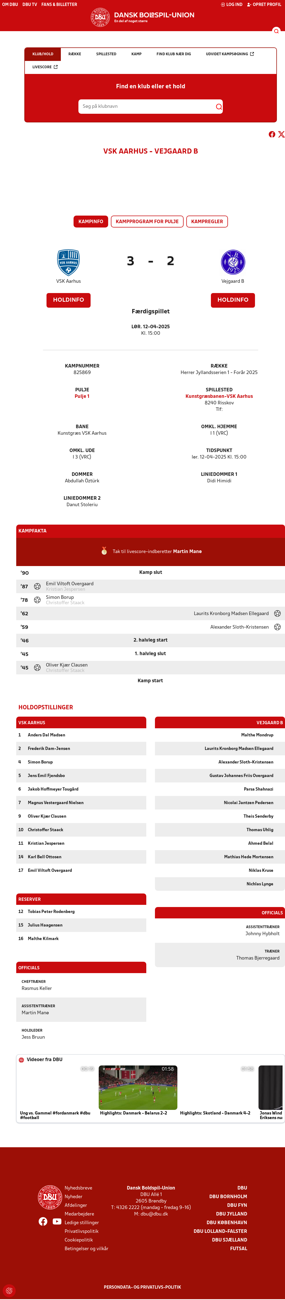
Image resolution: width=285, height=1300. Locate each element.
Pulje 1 (82, 396)
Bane (82, 427)
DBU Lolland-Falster (220, 1231)
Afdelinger (76, 1205)
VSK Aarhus (68, 281)
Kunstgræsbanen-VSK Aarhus (219, 396)
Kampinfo (90, 222)
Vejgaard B (232, 281)
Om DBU (10, 5)
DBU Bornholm (228, 1196)
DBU (242, 1188)
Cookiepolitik (79, 1240)
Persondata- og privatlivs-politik (142, 1287)
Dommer (82, 474)
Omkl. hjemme (219, 427)
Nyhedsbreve (78, 1188)
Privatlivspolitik (81, 1231)
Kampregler (207, 222)
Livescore (45, 67)
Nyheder (73, 1196)
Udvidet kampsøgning (230, 54)
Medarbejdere (79, 1214)
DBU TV (29, 5)
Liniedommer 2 (82, 498)
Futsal (238, 1248)
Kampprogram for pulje (147, 222)
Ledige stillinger (82, 1222)
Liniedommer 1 (219, 474)
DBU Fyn (237, 1205)
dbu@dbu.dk (154, 1214)
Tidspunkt (219, 450)
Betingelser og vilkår (86, 1248)
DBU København (227, 1222)
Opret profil (264, 4)
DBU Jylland (231, 1214)
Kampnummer (82, 366)
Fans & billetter (59, 5)
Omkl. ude (82, 450)
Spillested (219, 390)
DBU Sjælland (229, 1240)
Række (219, 366)
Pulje (82, 390)
